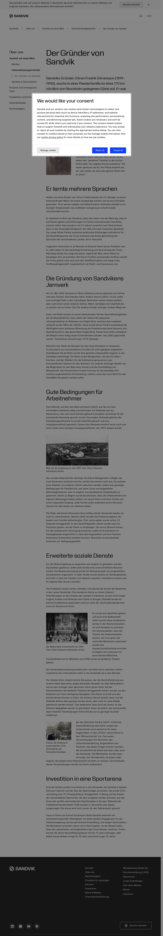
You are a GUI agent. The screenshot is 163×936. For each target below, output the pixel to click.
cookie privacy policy (52, 137)
